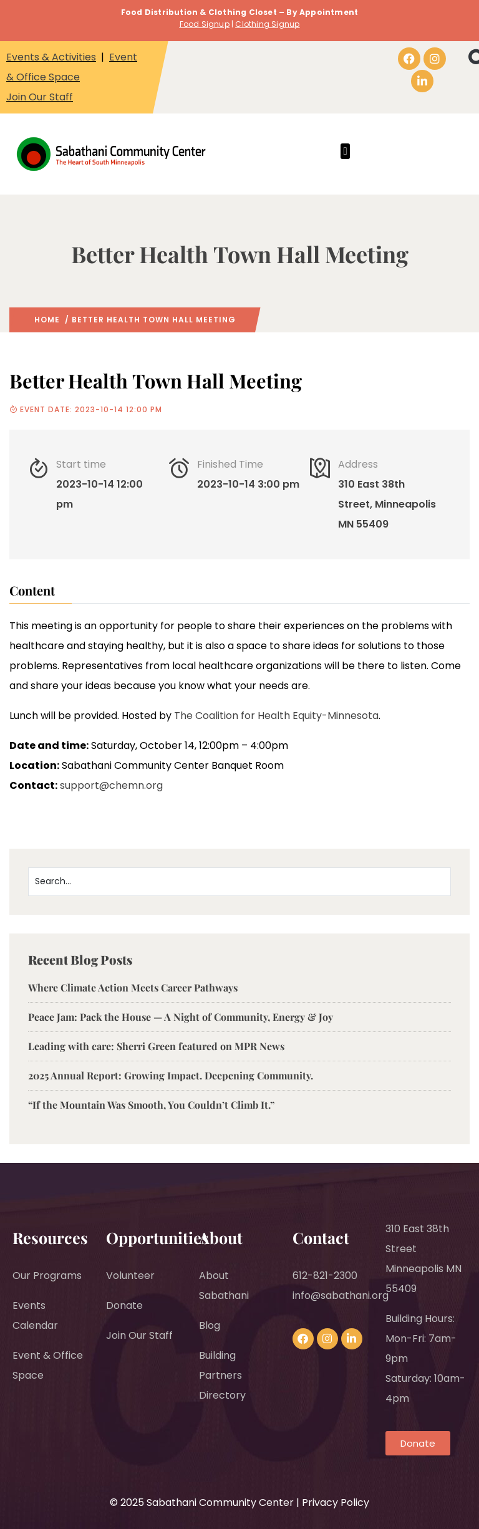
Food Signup (205, 24)
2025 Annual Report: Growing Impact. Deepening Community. (170, 1075)
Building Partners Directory (222, 1375)
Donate (124, 1305)
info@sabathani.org (341, 1295)
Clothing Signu (264, 24)
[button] (345, 151)
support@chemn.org (111, 785)
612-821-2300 (325, 1275)
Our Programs (47, 1275)
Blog (209, 1325)
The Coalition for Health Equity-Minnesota (276, 715)
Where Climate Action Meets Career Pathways (134, 987)
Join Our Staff (39, 97)
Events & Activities (51, 57)
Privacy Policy (335, 1502)
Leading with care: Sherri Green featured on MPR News (156, 1046)
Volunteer (130, 1275)
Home (47, 319)
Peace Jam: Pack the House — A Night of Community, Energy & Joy (180, 1016)
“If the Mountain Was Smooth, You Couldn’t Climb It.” (151, 1104)
